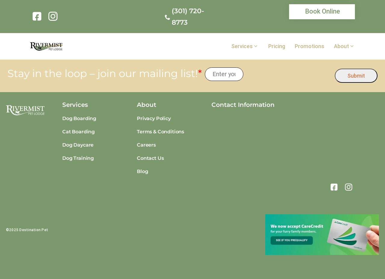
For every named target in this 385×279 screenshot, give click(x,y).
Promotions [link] (309, 46)
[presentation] (289, 74)
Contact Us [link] (150, 158)
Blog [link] (142, 171)
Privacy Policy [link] (154, 118)
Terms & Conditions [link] (160, 132)
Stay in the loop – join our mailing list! (105, 73)
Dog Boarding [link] (79, 118)
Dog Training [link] (78, 158)
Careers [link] (146, 145)
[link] (38, 16)
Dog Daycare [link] (78, 145)
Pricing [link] (276, 46)
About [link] (341, 46)
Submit (356, 75)
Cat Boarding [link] (78, 132)
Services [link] (242, 46)
